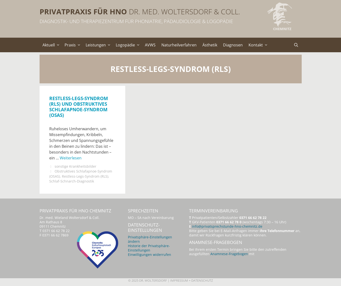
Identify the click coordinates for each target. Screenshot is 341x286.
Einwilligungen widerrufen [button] (149, 254)
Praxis (74, 45)
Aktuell (52, 45)
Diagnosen (233, 45)
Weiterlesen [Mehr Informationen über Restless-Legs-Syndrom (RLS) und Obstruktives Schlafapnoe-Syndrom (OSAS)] (71, 158)
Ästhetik (209, 45)
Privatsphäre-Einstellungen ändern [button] (150, 239)
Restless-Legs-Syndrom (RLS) (85, 176)
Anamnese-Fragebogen (229, 253)
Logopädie (129, 45)
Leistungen (99, 45)
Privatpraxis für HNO (83, 12)
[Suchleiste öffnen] (296, 45)
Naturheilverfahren (179, 45)
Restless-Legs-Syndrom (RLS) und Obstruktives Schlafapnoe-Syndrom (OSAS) (78, 106)
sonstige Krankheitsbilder (75, 166)
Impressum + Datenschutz (191, 280)
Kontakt (259, 45)
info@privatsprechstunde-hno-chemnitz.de (227, 226)
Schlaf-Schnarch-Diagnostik (71, 181)
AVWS (150, 45)
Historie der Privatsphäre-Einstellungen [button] (149, 247)
